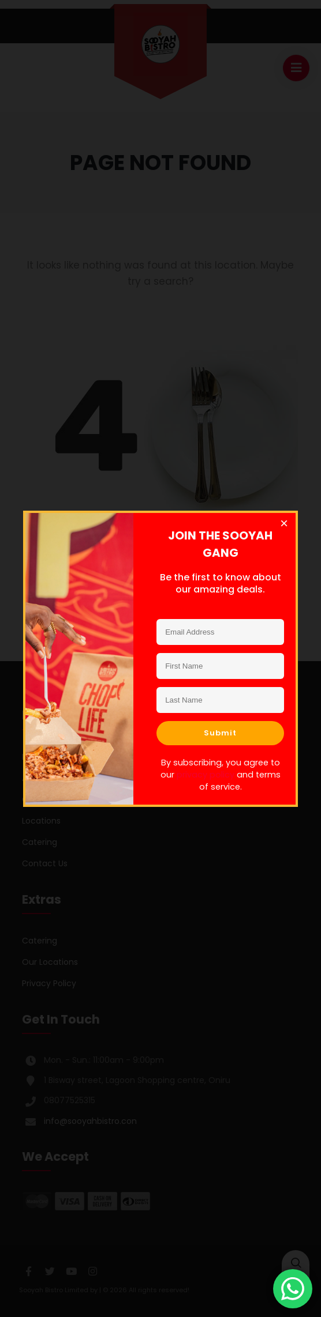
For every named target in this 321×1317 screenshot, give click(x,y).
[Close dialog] (284, 524)
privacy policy (205, 774)
